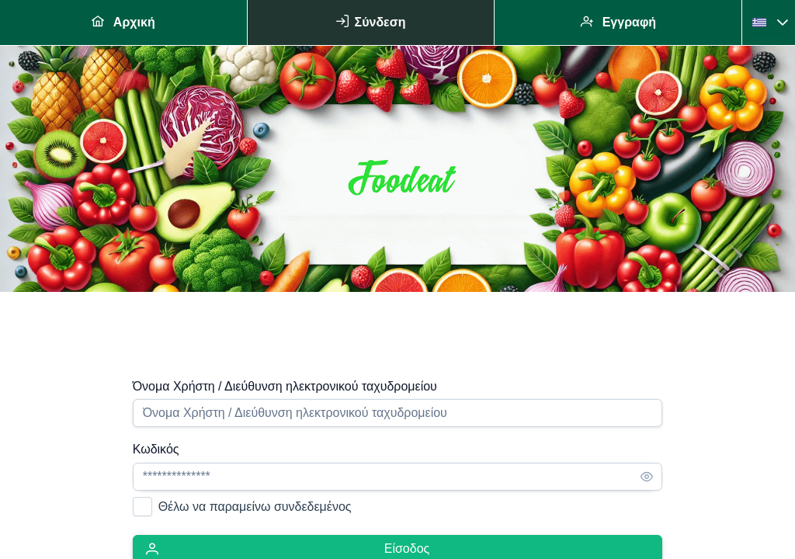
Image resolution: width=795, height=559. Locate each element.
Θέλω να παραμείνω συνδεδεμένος (255, 506)
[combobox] (762, 22)
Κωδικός (156, 449)
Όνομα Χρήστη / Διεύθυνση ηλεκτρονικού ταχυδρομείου (285, 386)
